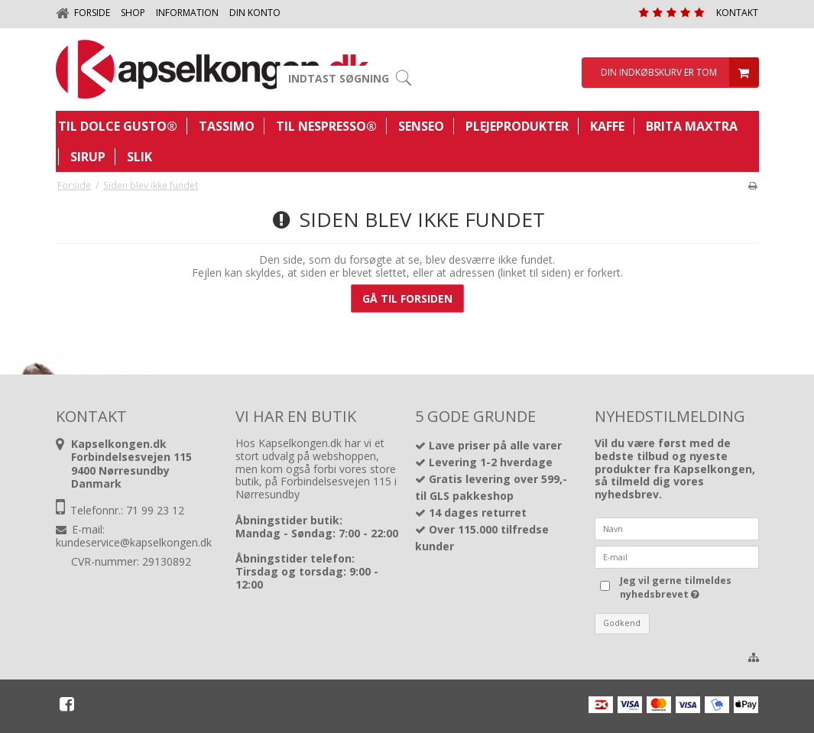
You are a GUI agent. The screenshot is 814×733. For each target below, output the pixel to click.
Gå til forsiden (407, 298)
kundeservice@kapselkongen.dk (134, 542)
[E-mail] (677, 556)
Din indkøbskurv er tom (678, 72)
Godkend (621, 623)
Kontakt (737, 12)
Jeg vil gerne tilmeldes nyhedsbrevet (688, 587)
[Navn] (677, 528)
